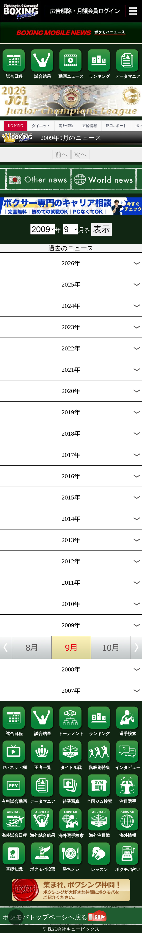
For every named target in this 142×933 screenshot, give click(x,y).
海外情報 (66, 126)
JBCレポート (116, 126)
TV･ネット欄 (14, 765)
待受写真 (71, 799)
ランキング (99, 74)
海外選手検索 (71, 833)
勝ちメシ (71, 867)
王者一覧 (42, 765)
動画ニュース (71, 74)
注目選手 (128, 799)
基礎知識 (14, 867)
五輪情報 (89, 126)
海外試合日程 (14, 833)
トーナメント (71, 731)
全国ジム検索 (99, 799)
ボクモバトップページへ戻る (54, 917)
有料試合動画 (14, 799)
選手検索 (128, 731)
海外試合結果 (42, 833)
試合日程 (14, 74)
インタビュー (128, 765)
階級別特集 (99, 765)
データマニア (128, 74)
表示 (101, 229)
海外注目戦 (99, 833)
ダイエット (41, 126)
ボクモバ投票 (42, 867)
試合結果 (42, 74)
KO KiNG (15, 126)
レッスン (99, 867)
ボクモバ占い (128, 867)
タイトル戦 (71, 765)
